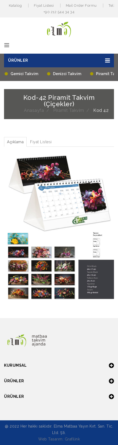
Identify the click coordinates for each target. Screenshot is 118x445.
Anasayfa (34, 110)
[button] (59, 60)
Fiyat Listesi (44, 5)
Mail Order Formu (81, 5)
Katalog (15, 5)
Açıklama (15, 142)
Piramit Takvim (68, 110)
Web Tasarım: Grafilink (59, 439)
